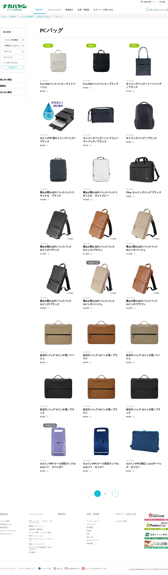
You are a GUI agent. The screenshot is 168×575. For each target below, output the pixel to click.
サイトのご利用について (27, 568)
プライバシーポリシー (8, 568)
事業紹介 (69, 10)
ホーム (4, 16)
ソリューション (54, 10)
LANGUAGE (147, 2)
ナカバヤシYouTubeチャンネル (96, 568)
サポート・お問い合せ (103, 10)
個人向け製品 (6, 80)
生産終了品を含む (12, 62)
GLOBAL (162, 2)
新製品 (3, 86)
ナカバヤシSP (44, 568)
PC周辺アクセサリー (44, 16)
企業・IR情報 (83, 10)
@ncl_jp (59, 568)
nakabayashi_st (73, 568)
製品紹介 (39, 10)
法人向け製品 (6, 92)
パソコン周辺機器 (27, 16)
